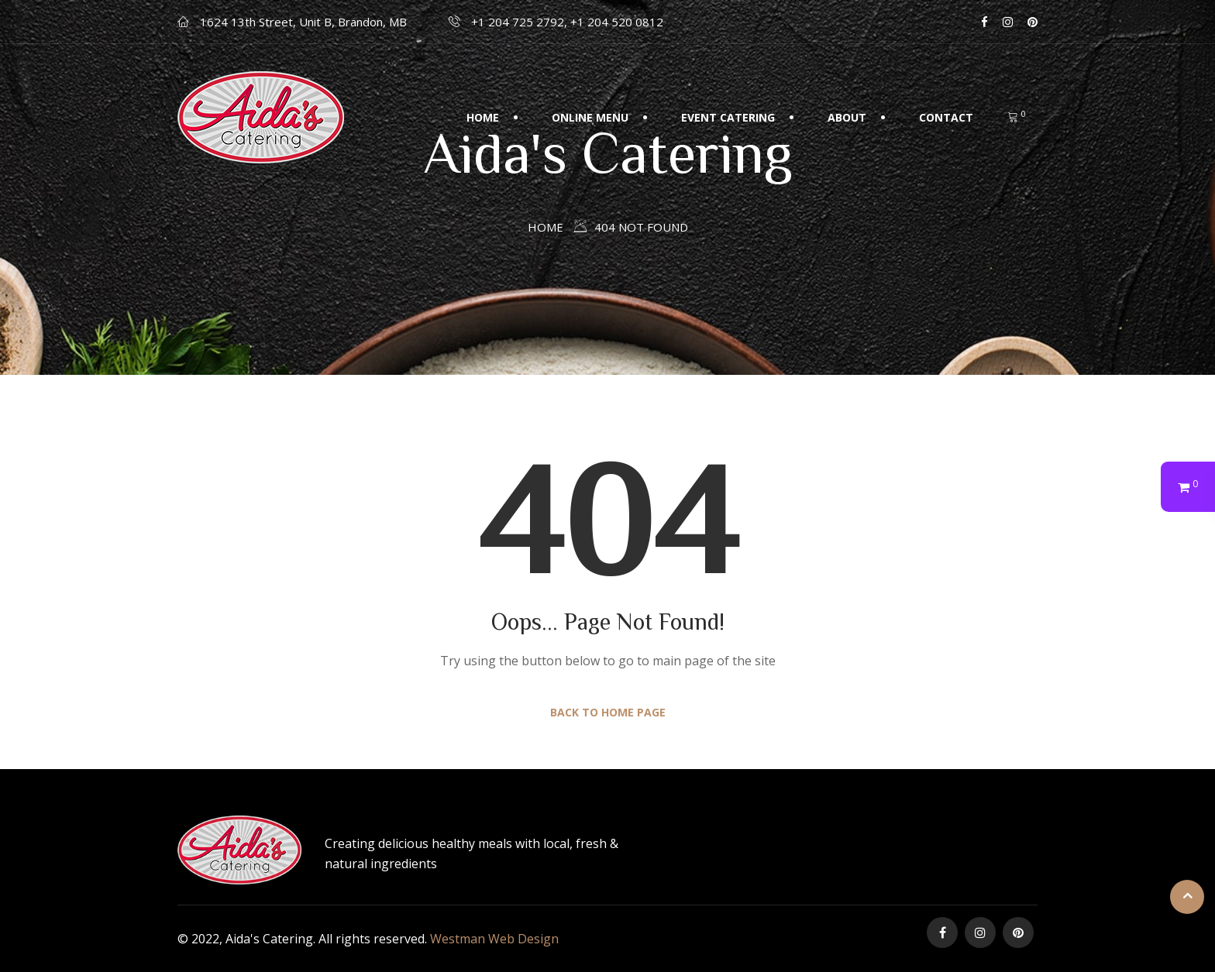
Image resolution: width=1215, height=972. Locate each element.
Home (482, 117)
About (847, 117)
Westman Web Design (494, 938)
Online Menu (590, 117)
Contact (946, 117)
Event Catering (728, 117)
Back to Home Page (608, 712)
